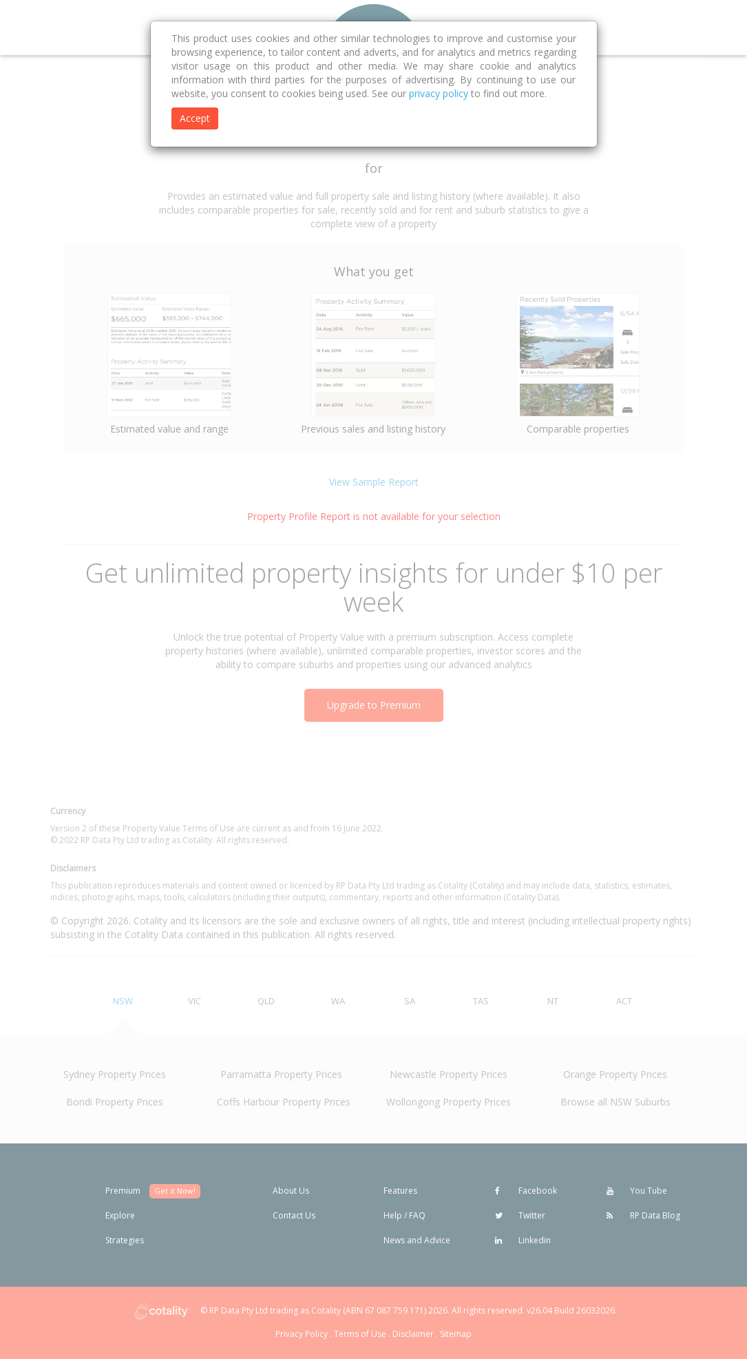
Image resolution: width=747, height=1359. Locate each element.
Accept (195, 118)
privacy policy (438, 93)
